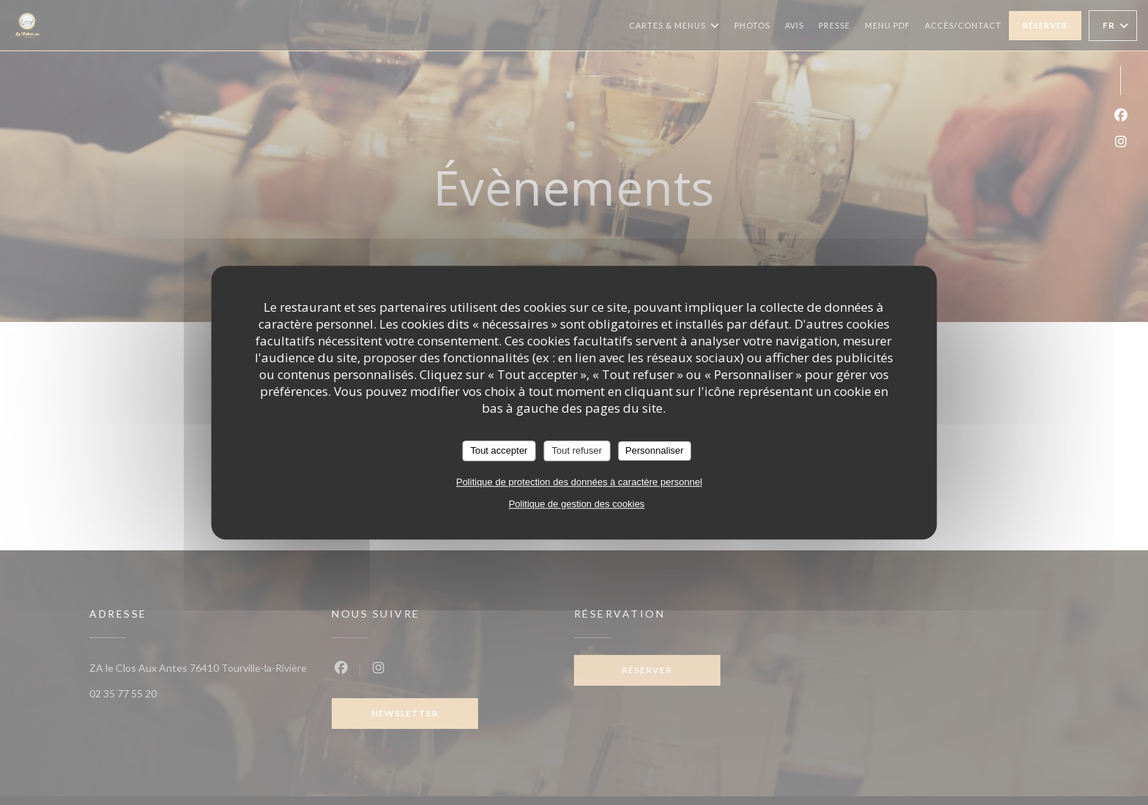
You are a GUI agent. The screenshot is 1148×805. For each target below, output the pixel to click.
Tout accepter (498, 450)
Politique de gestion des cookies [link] (577, 503)
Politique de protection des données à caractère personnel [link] (579, 481)
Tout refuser (576, 450)
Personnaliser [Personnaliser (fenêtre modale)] (654, 450)
